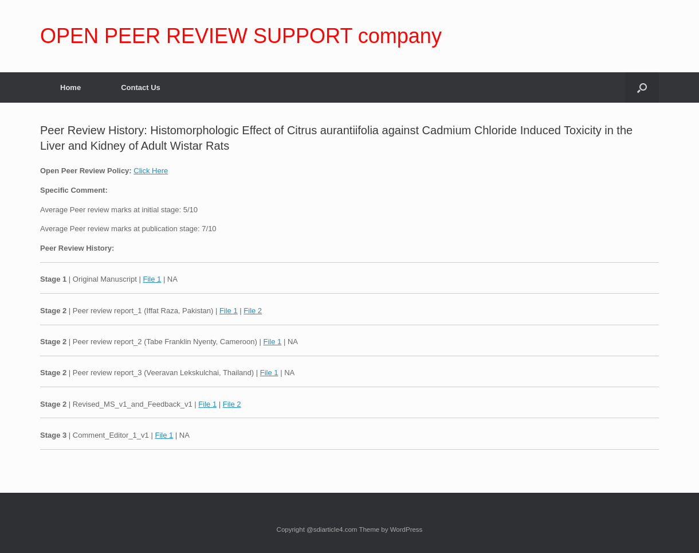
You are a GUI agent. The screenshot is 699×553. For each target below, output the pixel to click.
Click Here (150, 170)
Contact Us (140, 87)
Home (70, 87)
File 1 (152, 279)
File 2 (253, 310)
